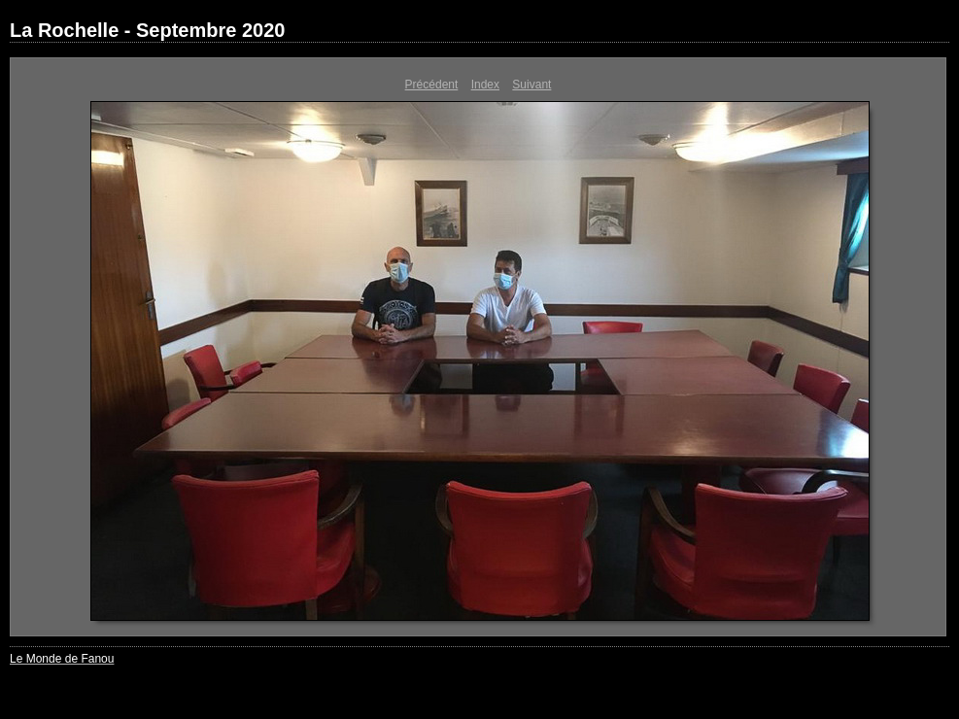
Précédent (432, 84)
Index (485, 84)
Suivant (531, 84)
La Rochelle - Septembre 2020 (147, 30)
